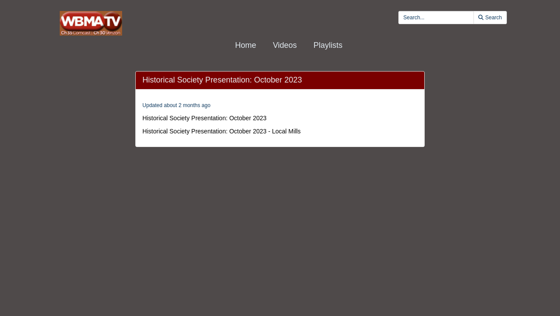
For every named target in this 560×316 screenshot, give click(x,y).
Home (245, 45)
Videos (285, 45)
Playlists (328, 45)
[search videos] (436, 17)
